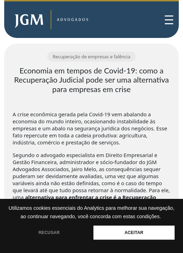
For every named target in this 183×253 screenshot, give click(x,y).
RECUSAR (49, 232)
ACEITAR (134, 232)
